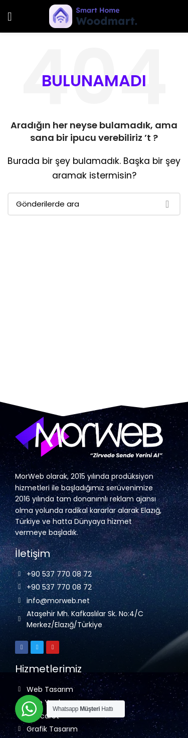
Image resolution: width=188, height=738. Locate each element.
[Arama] (94, 204)
